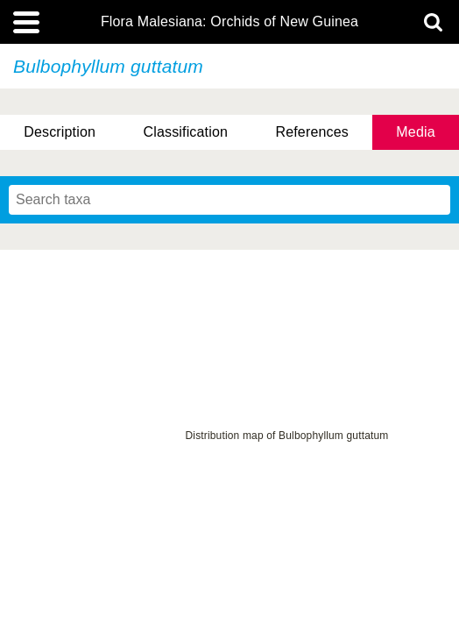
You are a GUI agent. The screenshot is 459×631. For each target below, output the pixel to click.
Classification (186, 131)
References (311, 131)
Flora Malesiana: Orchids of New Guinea (229, 22)
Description (59, 131)
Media (415, 131)
